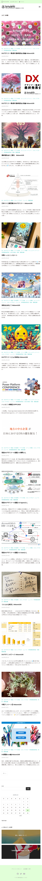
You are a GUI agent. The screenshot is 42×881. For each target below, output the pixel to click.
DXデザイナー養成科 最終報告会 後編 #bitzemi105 (18, 53)
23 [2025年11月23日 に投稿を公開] (27, 810)
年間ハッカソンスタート (9, 255)
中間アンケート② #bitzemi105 (11, 704)
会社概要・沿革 (27, 869)
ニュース (25, 200)
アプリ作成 (17, 48)
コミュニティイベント (26, 48)
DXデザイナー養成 (8, 48)
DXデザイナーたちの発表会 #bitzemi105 (15, 357)
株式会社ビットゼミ (22, 877)
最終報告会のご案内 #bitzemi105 (13, 155)
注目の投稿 (13, 252)
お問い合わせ (15, 1)
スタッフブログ (18, 200)
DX (2, 48)
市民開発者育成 (7, 50)
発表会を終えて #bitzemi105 (11, 305)
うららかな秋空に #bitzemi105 (11, 604)
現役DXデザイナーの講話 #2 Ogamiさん (15, 502)
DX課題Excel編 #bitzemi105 (11, 754)
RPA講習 (16, 300)
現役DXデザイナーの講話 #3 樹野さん (14, 452)
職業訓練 (14, 50)
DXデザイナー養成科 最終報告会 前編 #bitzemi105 (18, 103)
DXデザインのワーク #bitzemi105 (12, 654)
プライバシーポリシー (16, 869)
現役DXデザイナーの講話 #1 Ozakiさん (14, 552)
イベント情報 (24, 250)
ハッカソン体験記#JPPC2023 (11, 404)
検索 (3, 786)
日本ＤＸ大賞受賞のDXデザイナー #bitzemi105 (17, 203)
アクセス (22, 1)
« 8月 (20, 815)
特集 (13, 152)
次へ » (4, 773)
